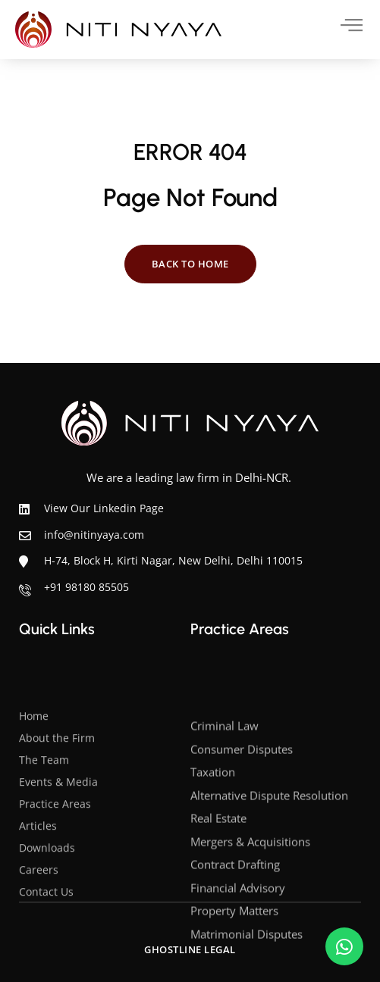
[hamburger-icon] (340, 25)
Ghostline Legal (190, 949)
